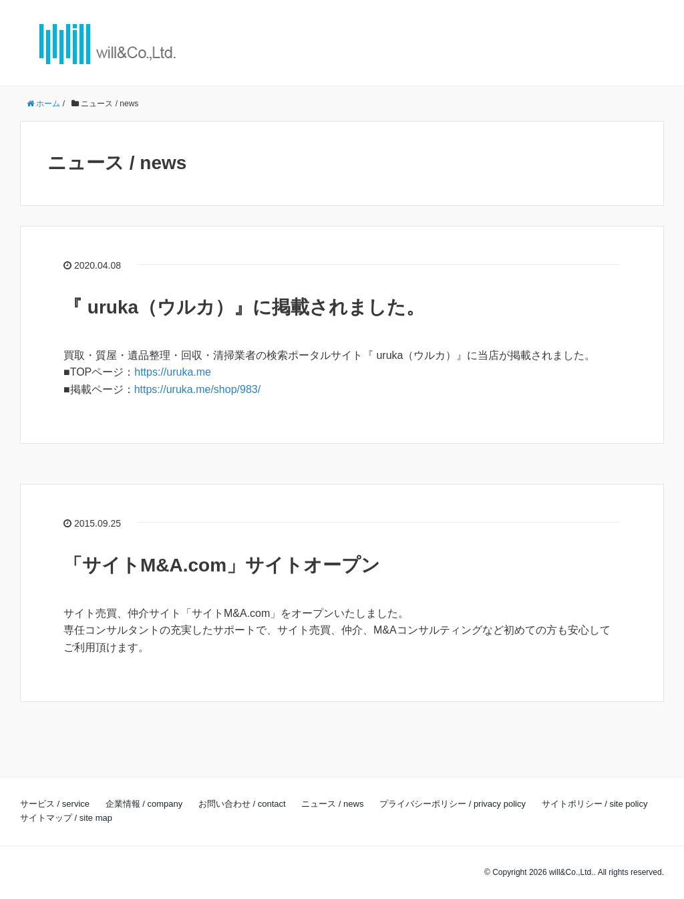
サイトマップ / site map (66, 818)
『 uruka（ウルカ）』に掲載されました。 (244, 307)
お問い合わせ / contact (242, 804)
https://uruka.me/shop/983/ (197, 389)
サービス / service (55, 804)
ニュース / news (332, 804)
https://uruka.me (172, 372)
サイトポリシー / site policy (595, 804)
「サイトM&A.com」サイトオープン (221, 565)
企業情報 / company (144, 804)
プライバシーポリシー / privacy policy (452, 804)
